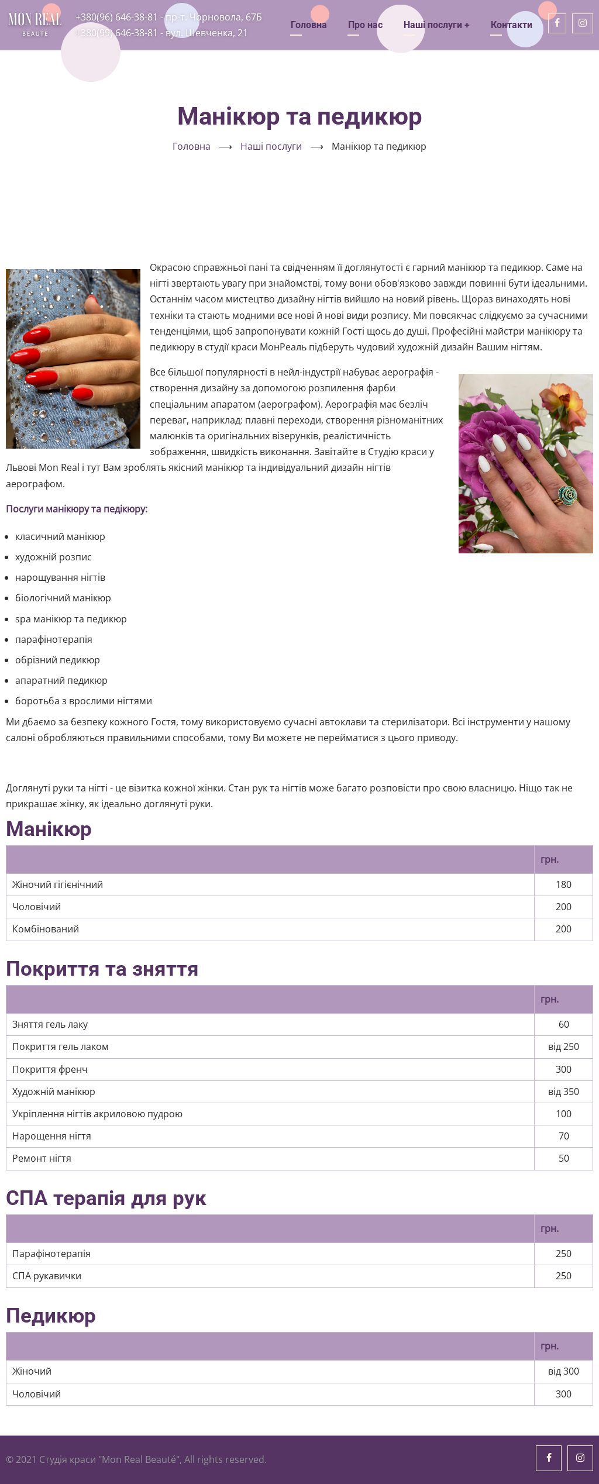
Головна (309, 24)
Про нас (365, 24)
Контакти (511, 24)
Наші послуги (437, 24)
